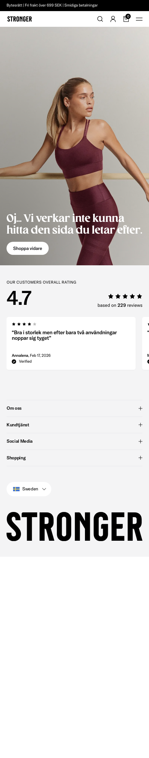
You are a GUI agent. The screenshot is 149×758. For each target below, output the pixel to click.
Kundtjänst (74, 509)
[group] (10, 302)
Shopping (74, 542)
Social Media (74, 526)
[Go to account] (113, 18)
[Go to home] (20, 19)
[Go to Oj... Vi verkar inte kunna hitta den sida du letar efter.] (74, 146)
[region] (74, 302)
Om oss (74, 493)
